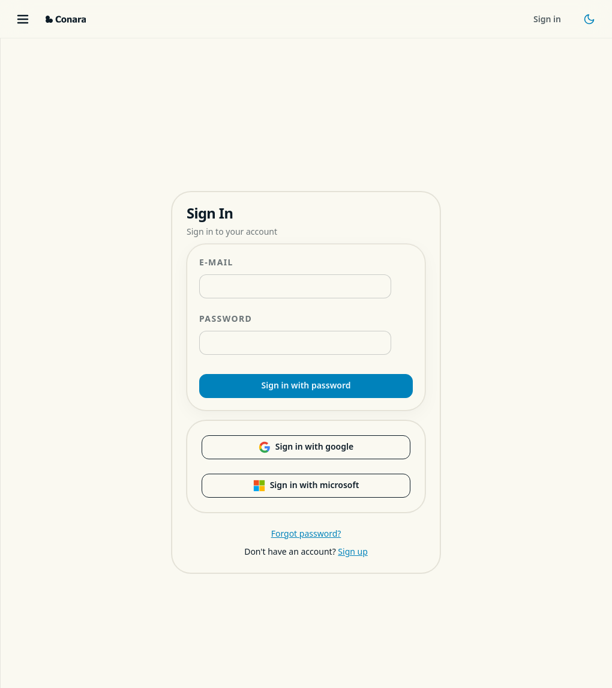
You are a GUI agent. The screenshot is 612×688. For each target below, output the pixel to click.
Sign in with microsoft (306, 485)
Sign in (547, 19)
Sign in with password (306, 385)
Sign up (352, 551)
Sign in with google (306, 447)
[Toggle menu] (23, 19)
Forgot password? (306, 533)
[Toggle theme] (589, 19)
